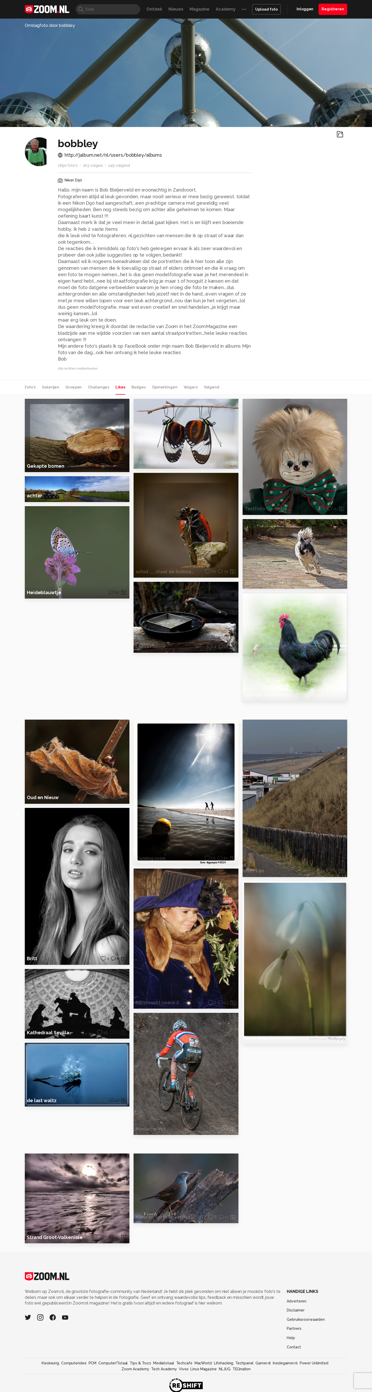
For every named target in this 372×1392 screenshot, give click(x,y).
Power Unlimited (314, 1375)
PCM (93, 1375)
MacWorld (203, 1375)
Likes (120, 387)
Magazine (200, 9)
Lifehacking (224, 1375)
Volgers (191, 387)
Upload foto (266, 9)
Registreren (333, 9)
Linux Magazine (203, 1381)
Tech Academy (164, 1381)
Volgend (211, 387)
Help (291, 1350)
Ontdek (154, 9)
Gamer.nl (263, 1375)
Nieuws (175, 9)
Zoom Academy (135, 1381)
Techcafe (184, 1375)
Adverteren (296, 1313)
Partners (294, 1341)
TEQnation (242, 1381)
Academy (226, 9)
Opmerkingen (164, 387)
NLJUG (224, 1381)
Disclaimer (296, 1323)
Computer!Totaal (113, 1375)
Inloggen (305, 9)
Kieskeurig (50, 1375)
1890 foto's (68, 165)
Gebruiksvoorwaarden (306, 1332)
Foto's (30, 387)
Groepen (73, 387)
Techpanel (244, 1375)
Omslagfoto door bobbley (50, 25)
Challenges (98, 387)
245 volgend (119, 165)
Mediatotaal (163, 1375)
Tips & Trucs (140, 1375)
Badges (138, 387)
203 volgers (93, 165)
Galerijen (50, 387)
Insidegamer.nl (285, 1375)
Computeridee (74, 1375)
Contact (294, 1359)
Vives (183, 1381)
